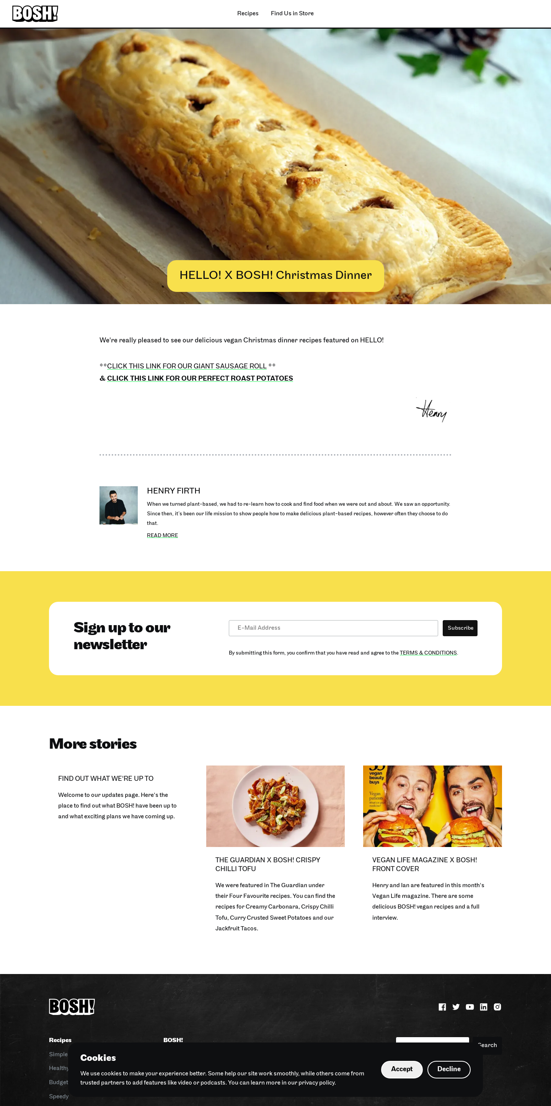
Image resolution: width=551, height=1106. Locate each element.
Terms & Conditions (428, 653)
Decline (449, 1069)
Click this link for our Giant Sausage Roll (187, 366)
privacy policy (316, 1083)
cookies (111, 1074)
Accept (402, 1069)
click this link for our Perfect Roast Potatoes (200, 379)
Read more (162, 536)
